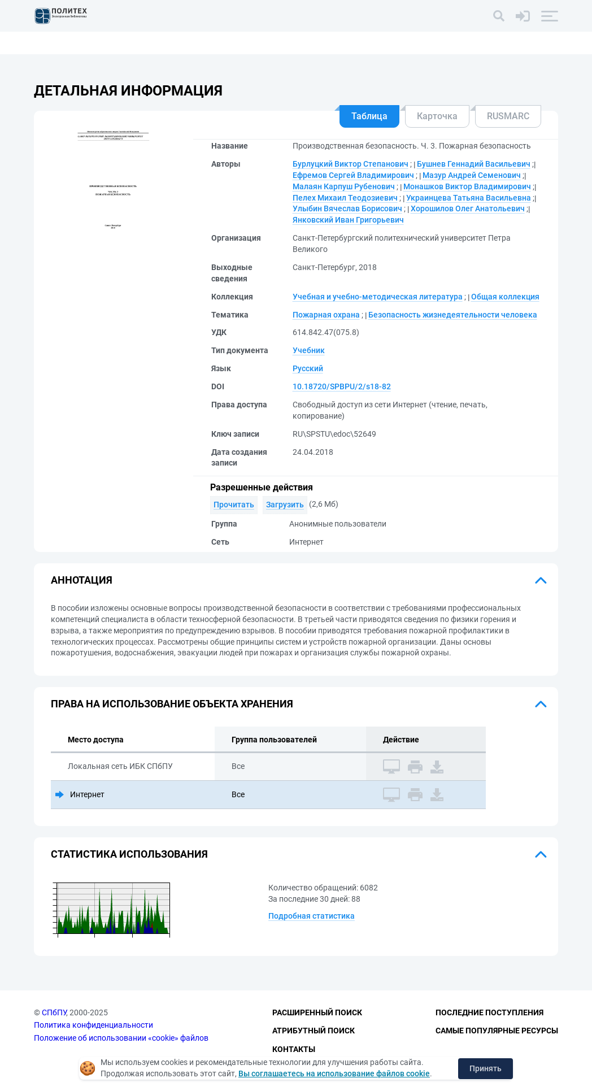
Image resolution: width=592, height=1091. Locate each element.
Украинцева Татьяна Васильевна (468, 197)
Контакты (293, 1049)
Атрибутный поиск (313, 1030)
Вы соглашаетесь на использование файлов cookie (334, 1073)
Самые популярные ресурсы (497, 1030)
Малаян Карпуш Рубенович (344, 186)
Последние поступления (489, 1012)
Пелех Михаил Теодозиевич (345, 197)
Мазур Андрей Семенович (472, 175)
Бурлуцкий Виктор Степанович (350, 163)
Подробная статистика (311, 915)
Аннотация (81, 580)
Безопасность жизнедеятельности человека (452, 314)
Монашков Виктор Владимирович (467, 186)
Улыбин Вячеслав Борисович (347, 208)
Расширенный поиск (317, 1012)
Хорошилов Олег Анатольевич (468, 208)
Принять (485, 1068)
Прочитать (234, 504)
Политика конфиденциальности (93, 1024)
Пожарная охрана (326, 314)
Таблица (369, 116)
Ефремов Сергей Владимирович (353, 175)
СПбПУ (54, 1012)
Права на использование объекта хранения (172, 704)
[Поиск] (498, 15)
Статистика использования (129, 854)
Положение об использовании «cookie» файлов (121, 1037)
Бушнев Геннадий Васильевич (473, 163)
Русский (308, 368)
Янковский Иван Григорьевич (348, 219)
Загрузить (285, 504)
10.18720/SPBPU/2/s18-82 (342, 386)
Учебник (309, 350)
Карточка (437, 116)
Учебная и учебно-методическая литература (378, 296)
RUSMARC (508, 116)
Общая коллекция (505, 296)
